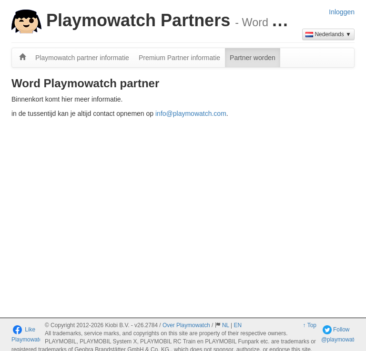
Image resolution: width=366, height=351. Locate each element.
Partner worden (252, 58)
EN (238, 325)
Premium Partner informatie (179, 58)
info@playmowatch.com (190, 113)
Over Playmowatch (186, 325)
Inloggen (342, 12)
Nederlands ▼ (328, 34)
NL (225, 325)
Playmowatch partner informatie (82, 58)
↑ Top (309, 325)
